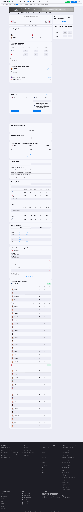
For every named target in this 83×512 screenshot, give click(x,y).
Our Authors (3, 494)
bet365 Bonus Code (65, 454)
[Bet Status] (11, 71)
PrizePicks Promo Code (66, 489)
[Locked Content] (31, 155)
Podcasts (3, 504)
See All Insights (47, 94)
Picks (29, 25)
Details (25, 25)
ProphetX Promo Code (66, 475)
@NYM (20, 237)
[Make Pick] (13, 73)
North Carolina (44, 469)
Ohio (42, 464)
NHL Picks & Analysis (25, 455)
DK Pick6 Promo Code (66, 469)
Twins (15, 145)
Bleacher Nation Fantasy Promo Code (68, 477)
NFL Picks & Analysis (25, 447)
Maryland (43, 452)
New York (43, 449)
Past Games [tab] (41, 184)
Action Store (3, 499)
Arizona (43, 454)
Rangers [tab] (20, 163)
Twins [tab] (41, 163)
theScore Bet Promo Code (66, 459)
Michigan (43, 462)
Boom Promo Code (65, 480)
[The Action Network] (6, 2)
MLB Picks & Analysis (25, 454)
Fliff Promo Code (65, 470)
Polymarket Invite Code (66, 465)
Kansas (43, 467)
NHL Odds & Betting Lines (5, 457)
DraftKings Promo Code (66, 450)
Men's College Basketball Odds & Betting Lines (9, 452)
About (2, 493)
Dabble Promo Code (65, 472)
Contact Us (3, 508)
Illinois (43, 460)
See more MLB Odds (63, 21)
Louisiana (43, 450)
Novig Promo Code (65, 474)
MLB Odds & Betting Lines (5, 455)
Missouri (43, 470)
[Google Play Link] (54, 493)
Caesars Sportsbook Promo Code (68, 457)
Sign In (79, 1)
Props (32, 25)
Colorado (43, 455)
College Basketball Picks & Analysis (28, 452)
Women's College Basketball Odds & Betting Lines (10, 454)
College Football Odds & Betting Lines (8, 450)
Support (2, 503)
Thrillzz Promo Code (65, 487)
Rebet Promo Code (65, 482)
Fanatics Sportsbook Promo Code (68, 447)
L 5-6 (27, 237)
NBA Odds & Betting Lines (5, 449)
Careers (2, 498)
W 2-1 (27, 239)
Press (2, 501)
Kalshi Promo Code (65, 467)
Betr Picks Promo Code (66, 479)
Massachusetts (44, 465)
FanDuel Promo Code (65, 452)
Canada (43, 472)
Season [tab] (20, 184)
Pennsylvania (44, 459)
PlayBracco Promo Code (66, 485)
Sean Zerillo (15, 68)
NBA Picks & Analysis (25, 449)
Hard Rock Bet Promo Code (67, 455)
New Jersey (44, 457)
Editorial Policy (4, 496)
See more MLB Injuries (31, 276)
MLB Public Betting (31, 156)
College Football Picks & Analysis (27, 450)
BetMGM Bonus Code (65, 449)
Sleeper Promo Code (65, 464)
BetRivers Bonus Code (66, 462)
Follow (49, 68)
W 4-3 (27, 241)
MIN (20, 232)
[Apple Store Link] (45, 493)
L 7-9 (27, 232)
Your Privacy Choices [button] (5, 509)
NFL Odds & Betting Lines (5, 447)
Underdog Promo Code (66, 460)
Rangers (47, 145)
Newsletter (3, 506)
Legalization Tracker (45, 447)
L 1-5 (27, 234)
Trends (36, 25)
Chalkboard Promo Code (66, 484)
